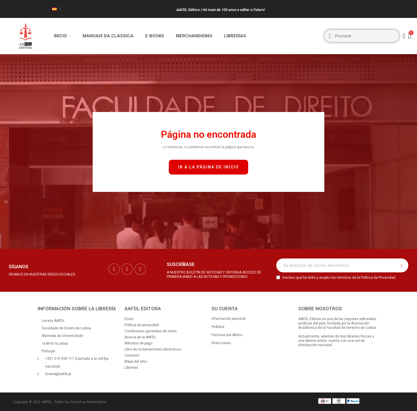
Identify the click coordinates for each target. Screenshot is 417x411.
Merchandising (194, 35)
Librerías (235, 35)
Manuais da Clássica (108, 35)
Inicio (62, 36)
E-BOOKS (154, 35)
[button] (208, 167)
